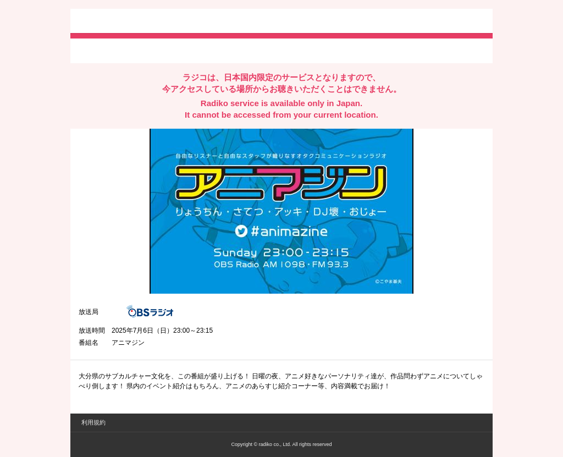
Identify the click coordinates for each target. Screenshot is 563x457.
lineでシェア (190, 50)
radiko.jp (112, 22)
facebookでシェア (140, 50)
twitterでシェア (95, 50)
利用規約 (93, 422)
